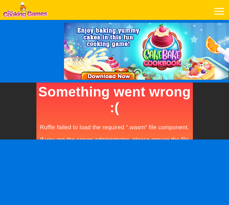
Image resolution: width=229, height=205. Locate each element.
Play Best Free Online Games (25, 11)
